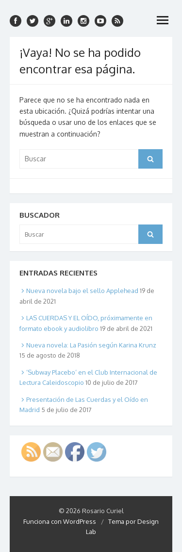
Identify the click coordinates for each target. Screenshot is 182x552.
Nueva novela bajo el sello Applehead (82, 290)
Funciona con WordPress (59, 521)
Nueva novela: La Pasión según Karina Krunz (91, 345)
